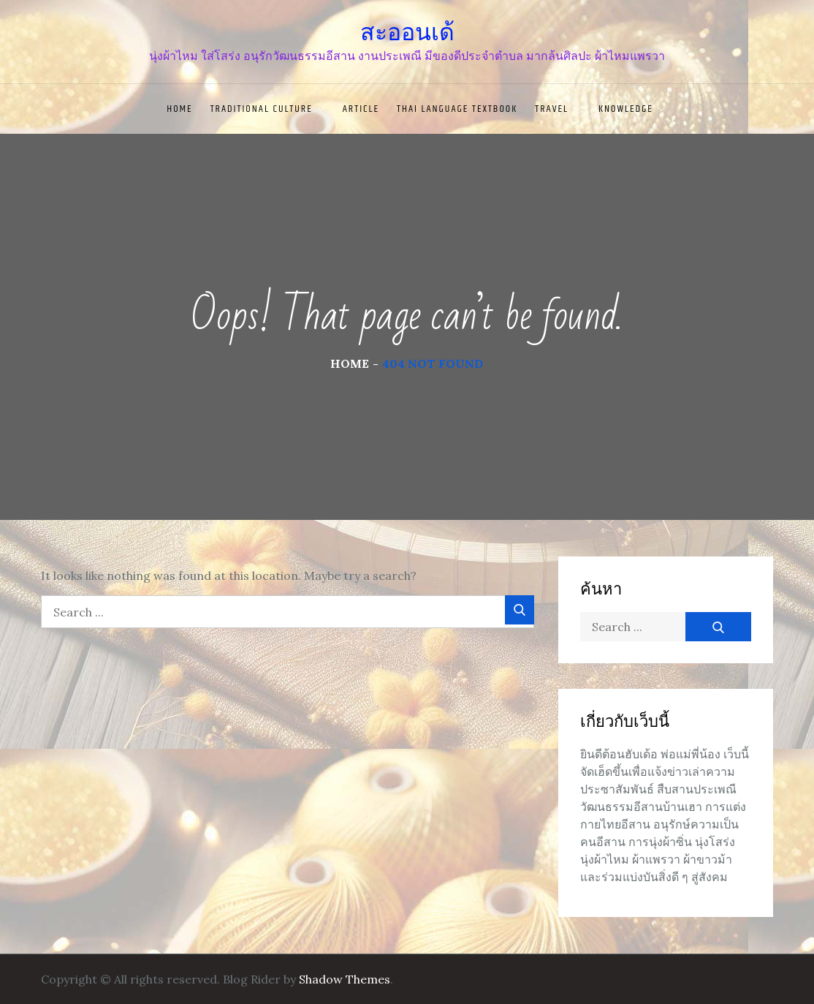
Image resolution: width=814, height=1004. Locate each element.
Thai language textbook (457, 109)
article (361, 109)
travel (558, 109)
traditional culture (267, 109)
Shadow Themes (344, 979)
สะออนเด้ (407, 32)
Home (179, 109)
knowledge (632, 109)
